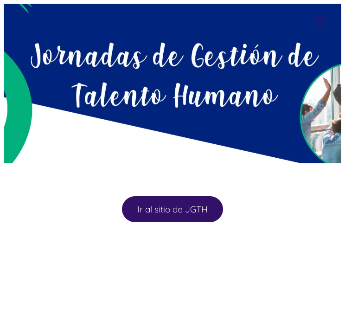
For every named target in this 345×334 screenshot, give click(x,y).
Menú (320, 21)
